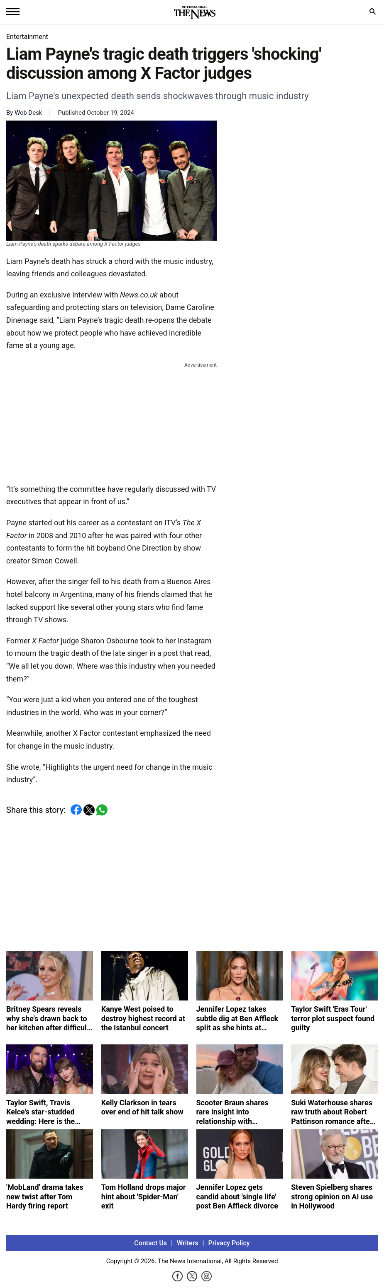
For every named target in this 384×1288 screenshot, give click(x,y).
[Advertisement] (111, 421)
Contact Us (150, 1243)
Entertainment (27, 37)
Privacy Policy (229, 1243)
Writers (187, 1243)
